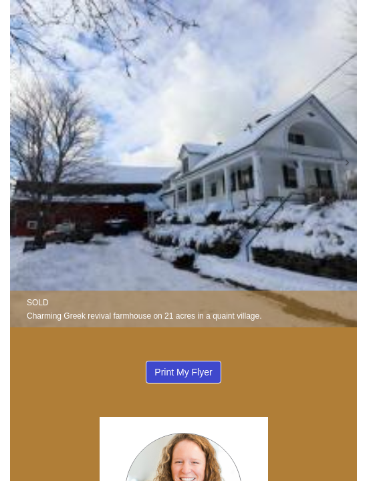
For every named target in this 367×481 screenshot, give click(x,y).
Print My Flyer (183, 372)
